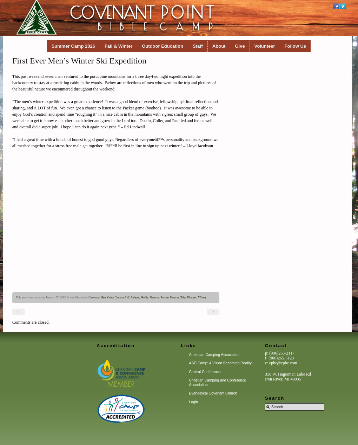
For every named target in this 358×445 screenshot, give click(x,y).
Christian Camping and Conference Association (217, 382)
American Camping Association (214, 355)
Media (144, 297)
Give (240, 46)
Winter (202, 297)
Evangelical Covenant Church (213, 393)
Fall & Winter (118, 46)
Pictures (154, 297)
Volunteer (264, 46)
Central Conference (205, 372)
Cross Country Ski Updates (123, 297)
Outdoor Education (162, 46)
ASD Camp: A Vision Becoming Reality (220, 363)
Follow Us (295, 46)
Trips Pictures (188, 297)
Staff (198, 46)
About (219, 46)
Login (193, 402)
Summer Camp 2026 (73, 46)
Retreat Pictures (169, 297)
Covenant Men (97, 297)
